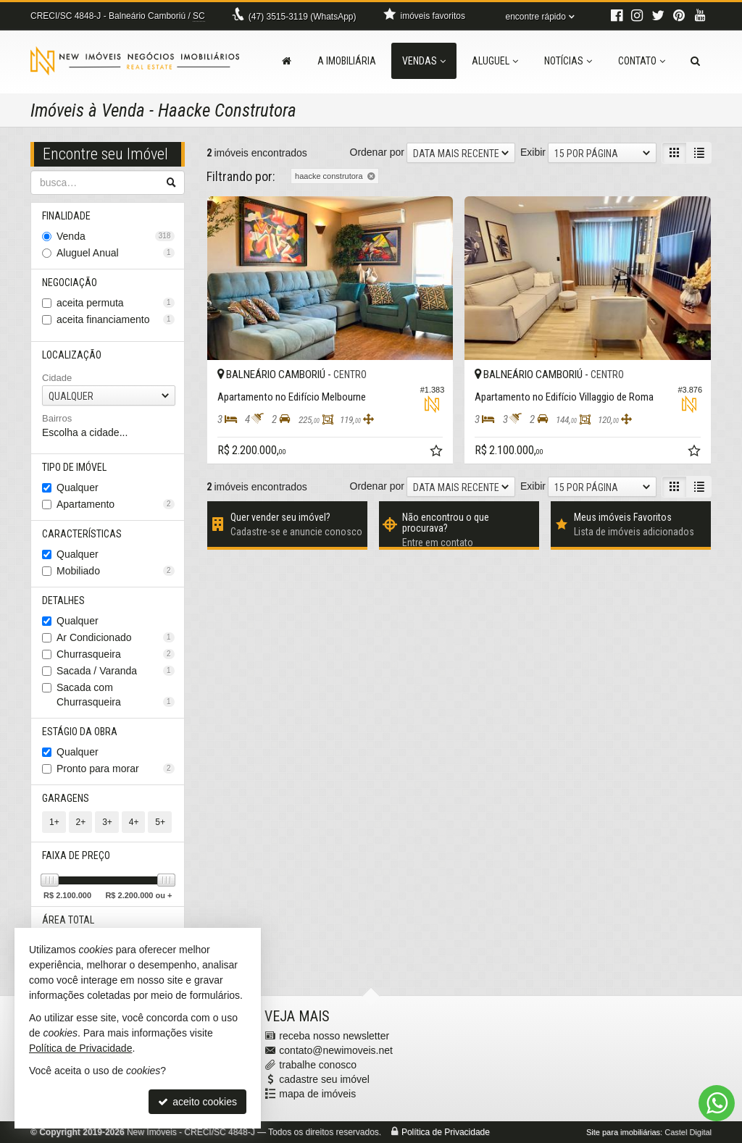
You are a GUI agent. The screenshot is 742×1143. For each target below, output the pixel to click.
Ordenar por (377, 152)
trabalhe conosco (318, 1065)
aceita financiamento (116, 319)
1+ (54, 822)
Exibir (533, 152)
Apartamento (116, 504)
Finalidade (66, 216)
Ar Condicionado (116, 637)
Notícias (568, 61)
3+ (107, 822)
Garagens (65, 798)
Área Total (68, 920)
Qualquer (78, 487)
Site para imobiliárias (623, 1132)
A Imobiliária (346, 61)
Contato (641, 61)
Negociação (69, 282)
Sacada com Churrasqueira (116, 695)
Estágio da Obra (79, 731)
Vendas (424, 61)
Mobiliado (116, 571)
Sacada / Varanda (116, 671)
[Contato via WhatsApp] (717, 1103)
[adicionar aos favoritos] (437, 453)
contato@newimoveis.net (336, 1050)
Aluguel (495, 61)
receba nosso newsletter (334, 1036)
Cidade (57, 377)
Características (82, 534)
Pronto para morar (116, 768)
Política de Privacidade (445, 1132)
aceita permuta (116, 303)
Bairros (57, 418)
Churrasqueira (116, 654)
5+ (160, 822)
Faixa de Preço (76, 855)
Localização (71, 355)
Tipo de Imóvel (74, 467)
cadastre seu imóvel (324, 1079)
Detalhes (63, 600)
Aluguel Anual (116, 253)
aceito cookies (197, 1102)
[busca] (695, 61)
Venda (116, 236)
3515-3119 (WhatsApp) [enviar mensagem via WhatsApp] (303, 17)
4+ (134, 822)
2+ (81, 822)
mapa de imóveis (317, 1094)
